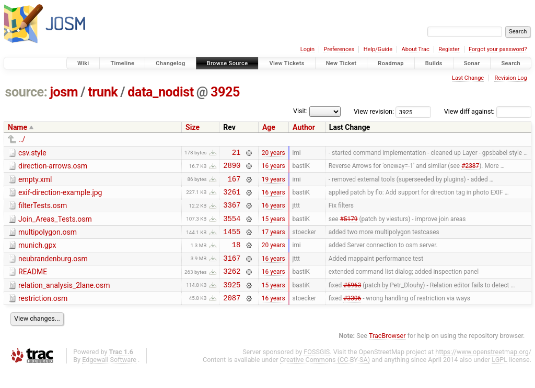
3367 (231, 212)
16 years (273, 168)
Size (192, 127)
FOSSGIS (317, 370)
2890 (231, 168)
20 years (273, 153)
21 (236, 154)
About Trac (415, 49)
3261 (231, 198)
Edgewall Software (109, 378)
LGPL (499, 378)
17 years (273, 242)
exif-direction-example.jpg (60, 197)
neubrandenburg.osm (53, 271)
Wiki (83, 63)
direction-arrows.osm (52, 167)
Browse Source (227, 63)
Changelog (170, 63)
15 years (273, 227)
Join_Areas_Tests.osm (55, 227)
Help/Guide (378, 49)
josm (64, 92)
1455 (231, 242)
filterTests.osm (42, 212)
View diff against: (487, 111)
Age (268, 127)
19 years (273, 183)
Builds (434, 63)
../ (21, 139)
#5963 (352, 301)
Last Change (468, 78)
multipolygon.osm (47, 241)
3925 (225, 92)
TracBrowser (387, 354)
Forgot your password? (498, 49)
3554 (231, 228)
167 (234, 183)
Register (448, 49)
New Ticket (341, 63)
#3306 (352, 316)
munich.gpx (37, 256)
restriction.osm (42, 315)
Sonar (472, 63)
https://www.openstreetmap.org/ (483, 370)
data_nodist (160, 92)
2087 (231, 316)
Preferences (338, 49)
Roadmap (391, 63)
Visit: (300, 111)
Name (17, 127)
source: (26, 92)
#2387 (470, 168)
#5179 (348, 227)
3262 (231, 287)
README (32, 286)
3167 (231, 272)
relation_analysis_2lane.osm (64, 301)
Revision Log (510, 78)
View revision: (374, 111)
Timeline (122, 63)
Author (304, 127)
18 (236, 257)
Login (307, 49)
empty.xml (35, 182)
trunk (103, 92)
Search (510, 63)
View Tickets (286, 63)
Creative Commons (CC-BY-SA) (325, 378)
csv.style (32, 153)
